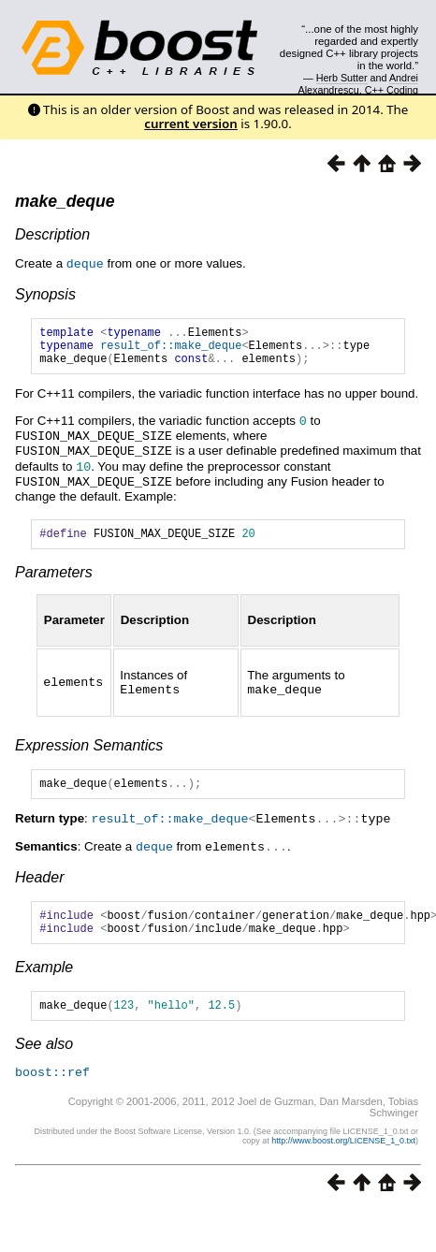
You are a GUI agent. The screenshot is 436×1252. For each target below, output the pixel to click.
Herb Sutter (342, 77)
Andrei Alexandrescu (358, 83)
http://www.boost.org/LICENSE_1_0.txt (343, 1153)
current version (191, 123)
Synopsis (45, 293)
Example (44, 978)
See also (44, 1058)
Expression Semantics (89, 750)
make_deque (65, 201)
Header (39, 883)
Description (52, 234)
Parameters (54, 578)
